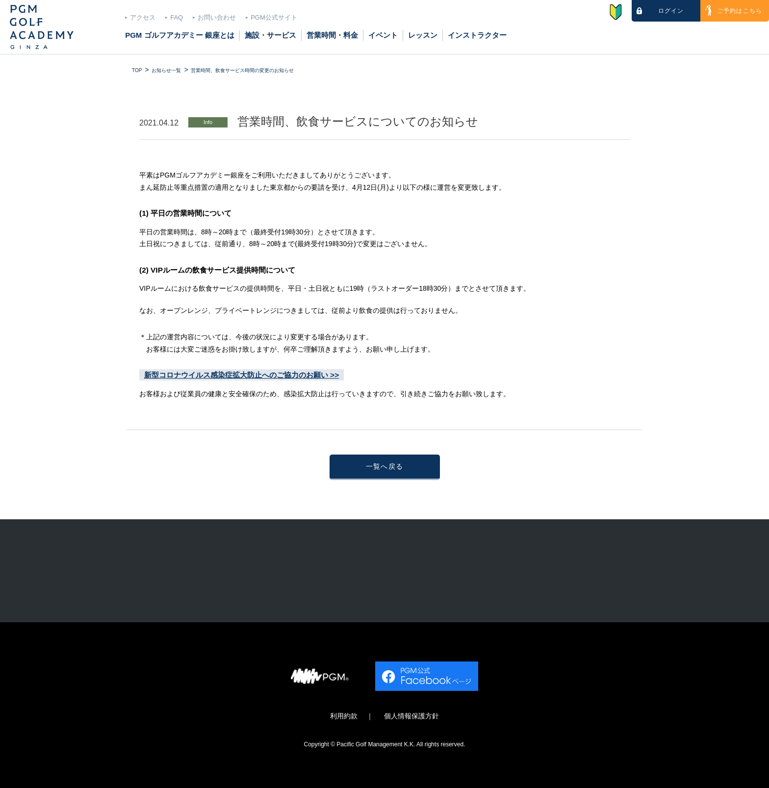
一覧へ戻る (385, 466)
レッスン (422, 35)
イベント (383, 35)
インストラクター (477, 35)
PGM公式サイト (274, 17)
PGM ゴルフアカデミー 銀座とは (179, 35)
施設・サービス (270, 35)
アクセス (142, 17)
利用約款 (344, 716)
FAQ (176, 17)
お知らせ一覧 (166, 70)
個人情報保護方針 (411, 716)
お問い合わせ (217, 17)
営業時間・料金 (332, 35)
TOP (137, 70)
